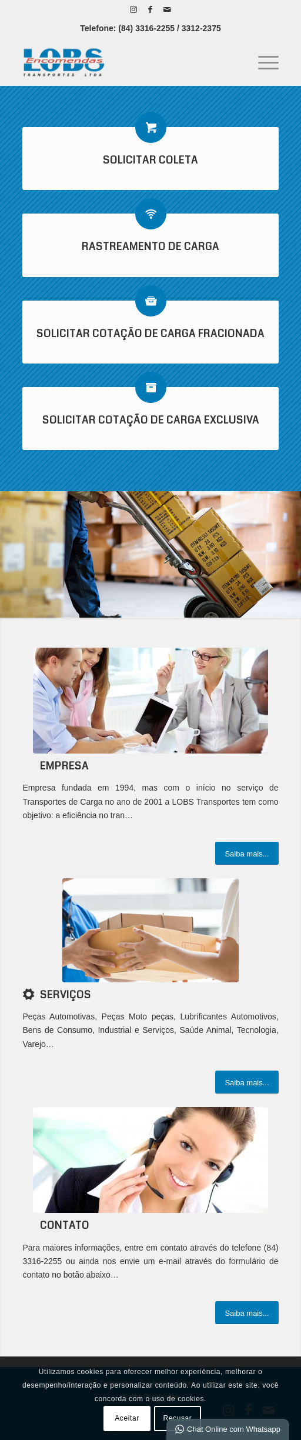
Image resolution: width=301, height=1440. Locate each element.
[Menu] (262, 61)
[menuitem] (262, 61)
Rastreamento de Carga (150, 246)
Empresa (64, 766)
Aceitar (127, 1418)
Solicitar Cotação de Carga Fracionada (150, 333)
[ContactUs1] (150, 1160)
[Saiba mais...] (246, 853)
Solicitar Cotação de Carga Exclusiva (150, 420)
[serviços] (150, 930)
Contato (64, 1225)
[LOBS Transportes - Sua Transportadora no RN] (124, 61)
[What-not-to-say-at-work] (150, 701)
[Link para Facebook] (150, 9)
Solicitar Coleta (150, 160)
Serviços (65, 995)
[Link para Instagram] (133, 9)
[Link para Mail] (167, 9)
